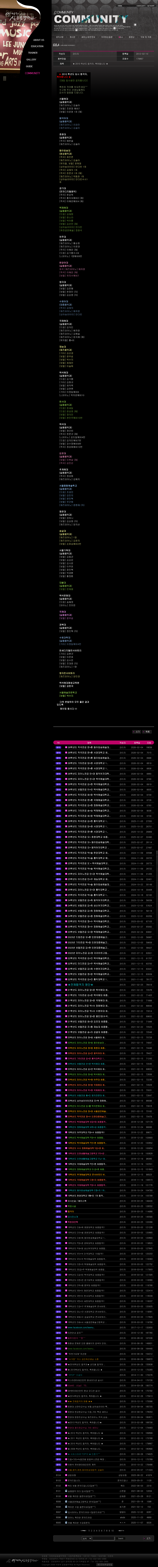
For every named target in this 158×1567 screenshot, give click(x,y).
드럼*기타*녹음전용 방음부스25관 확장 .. (87, 1459)
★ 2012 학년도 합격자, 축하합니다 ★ (85, 1432)
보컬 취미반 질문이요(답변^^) (81, 1496)
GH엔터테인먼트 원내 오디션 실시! (84, 1390)
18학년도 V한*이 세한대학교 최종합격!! (86, 1301)
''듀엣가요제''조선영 (77, 1353)
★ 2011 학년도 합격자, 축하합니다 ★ (85, 1438)
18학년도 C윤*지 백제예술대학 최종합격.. (87, 1264)
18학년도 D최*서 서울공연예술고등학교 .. (87, 1322)
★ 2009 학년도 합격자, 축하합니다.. (85, 1448)
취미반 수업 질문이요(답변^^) (82, 1506)
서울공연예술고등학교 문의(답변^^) (84, 1501)
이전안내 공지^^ (75, 1332)
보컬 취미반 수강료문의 (79, 1522)
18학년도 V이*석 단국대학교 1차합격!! (86, 1253)
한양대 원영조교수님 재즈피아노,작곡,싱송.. (88, 1417)
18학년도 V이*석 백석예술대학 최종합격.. (87, 1258)
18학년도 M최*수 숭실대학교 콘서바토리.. (87, 1316)
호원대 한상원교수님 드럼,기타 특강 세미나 (88, 1411)
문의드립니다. (74, 1480)
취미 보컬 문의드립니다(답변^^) (82, 1485)
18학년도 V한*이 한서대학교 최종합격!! (86, 1295)
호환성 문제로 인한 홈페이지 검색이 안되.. (87, 1343)
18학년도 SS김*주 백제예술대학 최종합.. (87, 1269)
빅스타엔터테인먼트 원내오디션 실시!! (85, 1380)
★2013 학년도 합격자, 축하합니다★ (85, 1422)
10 (112, 1530)
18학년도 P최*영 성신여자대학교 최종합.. (87, 1248)
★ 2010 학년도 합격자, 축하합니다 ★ (85, 1443)
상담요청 (72, 1475)
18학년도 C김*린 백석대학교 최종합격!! (86, 1274)
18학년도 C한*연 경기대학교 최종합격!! (86, 1279)
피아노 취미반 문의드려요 (80, 1517)
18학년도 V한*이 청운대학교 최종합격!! (86, 1290)
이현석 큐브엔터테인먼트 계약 (82, 1464)
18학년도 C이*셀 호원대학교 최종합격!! (86, 1232)
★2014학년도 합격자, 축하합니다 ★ (85, 1395)
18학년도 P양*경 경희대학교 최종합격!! (86, 1243)
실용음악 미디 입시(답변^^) (80, 1491)
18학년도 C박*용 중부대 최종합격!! (84, 1285)
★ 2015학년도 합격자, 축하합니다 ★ (85, 1369)
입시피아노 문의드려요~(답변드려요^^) (86, 1512)
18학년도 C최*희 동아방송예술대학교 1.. (87, 1237)
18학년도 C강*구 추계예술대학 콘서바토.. (87, 1306)
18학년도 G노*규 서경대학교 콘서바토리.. (87, 1311)
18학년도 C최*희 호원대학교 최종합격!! (86, 1227)
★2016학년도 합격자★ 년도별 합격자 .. (86, 1364)
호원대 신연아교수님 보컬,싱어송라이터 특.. (88, 1406)
